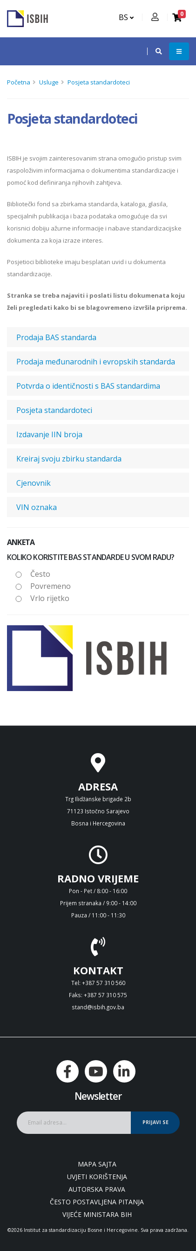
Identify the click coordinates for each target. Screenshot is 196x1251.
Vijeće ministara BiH (97, 1214)
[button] (154, 51)
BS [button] (126, 17)
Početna (18, 82)
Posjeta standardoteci (99, 82)
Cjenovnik (33, 483)
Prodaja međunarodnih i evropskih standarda (95, 361)
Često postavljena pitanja (97, 1201)
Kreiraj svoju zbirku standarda (69, 459)
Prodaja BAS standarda (56, 337)
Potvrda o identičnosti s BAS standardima (88, 386)
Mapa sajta (97, 1164)
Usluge (49, 82)
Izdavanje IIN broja (49, 434)
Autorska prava (96, 1189)
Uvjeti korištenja (97, 1176)
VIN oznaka (36, 507)
